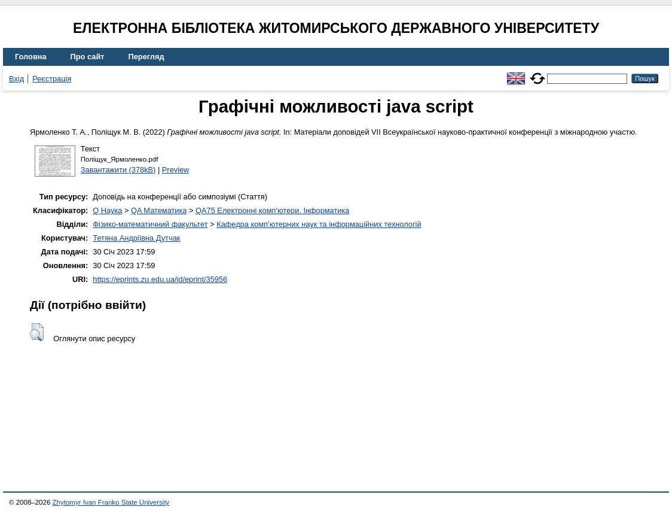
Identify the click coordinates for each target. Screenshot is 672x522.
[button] (37, 332)
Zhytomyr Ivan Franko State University (111, 502)
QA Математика (159, 210)
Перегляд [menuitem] (146, 56)
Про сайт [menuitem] (88, 56)
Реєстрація (51, 78)
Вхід (16, 78)
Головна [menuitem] (31, 56)
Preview (176, 169)
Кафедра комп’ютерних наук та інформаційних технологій (318, 224)
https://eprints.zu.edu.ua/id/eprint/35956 (160, 279)
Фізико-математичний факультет (150, 224)
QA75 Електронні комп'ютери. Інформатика (272, 210)
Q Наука (107, 210)
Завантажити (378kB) (118, 169)
